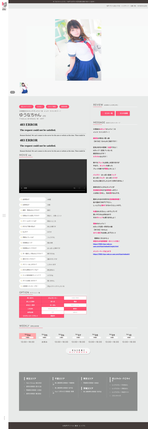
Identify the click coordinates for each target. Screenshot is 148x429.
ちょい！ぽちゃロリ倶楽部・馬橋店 (63, 392)
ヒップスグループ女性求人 (119, 385)
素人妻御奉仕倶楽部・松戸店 (63, 388)
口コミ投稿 (123, 113)
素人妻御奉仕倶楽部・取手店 (91, 392)
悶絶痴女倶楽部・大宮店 (32, 390)
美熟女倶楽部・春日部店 (32, 394)
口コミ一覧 (108, 113)
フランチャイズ (115, 396)
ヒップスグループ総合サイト (119, 392)
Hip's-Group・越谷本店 (33, 383)
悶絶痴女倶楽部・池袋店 (90, 383)
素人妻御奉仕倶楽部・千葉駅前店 (63, 384)
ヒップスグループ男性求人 (119, 388)
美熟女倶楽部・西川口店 (32, 386)
